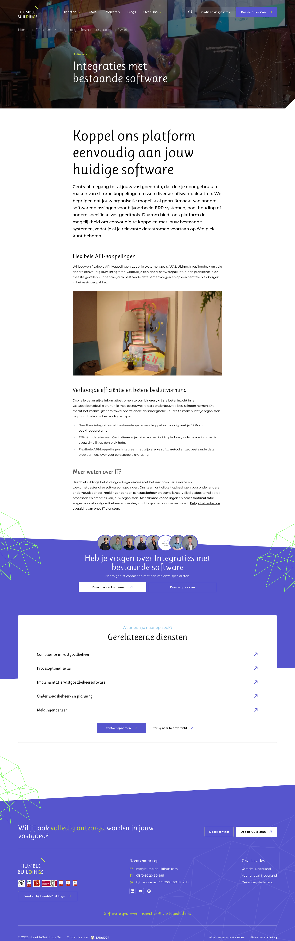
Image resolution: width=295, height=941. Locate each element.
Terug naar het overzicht (173, 728)
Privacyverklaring (264, 937)
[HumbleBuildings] (28, 12)
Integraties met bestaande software (98, 30)
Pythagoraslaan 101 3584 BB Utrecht (162, 882)
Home (23, 30)
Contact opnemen (121, 728)
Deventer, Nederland (257, 882)
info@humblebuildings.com (156, 869)
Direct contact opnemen (112, 587)
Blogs (131, 12)
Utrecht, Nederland (256, 869)
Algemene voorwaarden (227, 937)
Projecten (112, 12)
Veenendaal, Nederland (259, 875)
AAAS (92, 12)
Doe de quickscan (182, 587)
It (59, 30)
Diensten (43, 30)
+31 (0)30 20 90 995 (149, 875)
